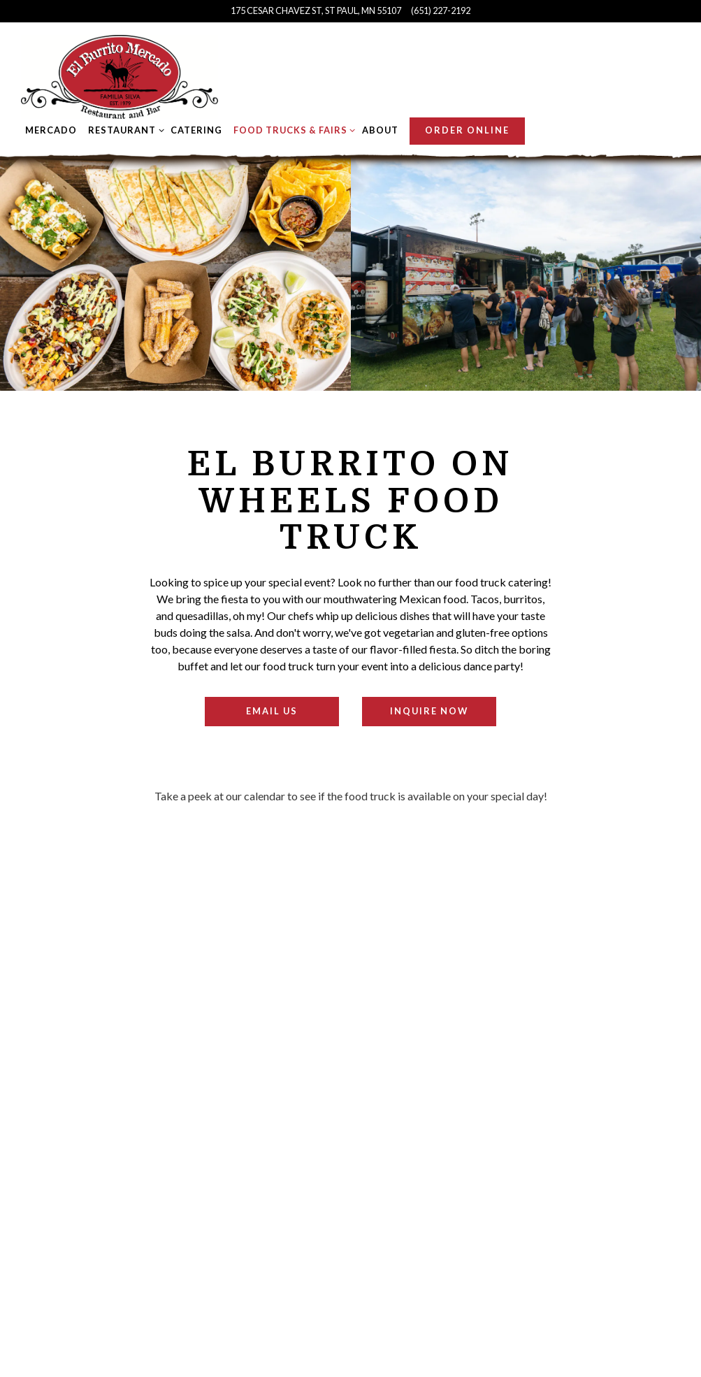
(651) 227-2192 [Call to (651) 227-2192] (440, 10)
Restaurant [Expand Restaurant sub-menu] (123, 129)
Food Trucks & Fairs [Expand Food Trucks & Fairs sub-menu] (292, 129)
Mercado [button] (51, 130)
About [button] (380, 130)
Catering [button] (196, 130)
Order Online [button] (467, 130)
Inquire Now (429, 710)
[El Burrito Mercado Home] (119, 75)
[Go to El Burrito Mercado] (316, 10)
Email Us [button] (272, 710)
